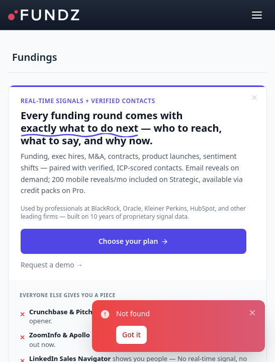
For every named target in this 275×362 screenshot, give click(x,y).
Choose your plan (134, 241)
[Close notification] (252, 313)
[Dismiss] (254, 98)
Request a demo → (52, 264)
